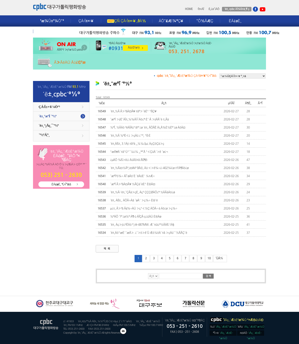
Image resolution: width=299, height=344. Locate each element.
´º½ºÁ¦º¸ (44, 135)
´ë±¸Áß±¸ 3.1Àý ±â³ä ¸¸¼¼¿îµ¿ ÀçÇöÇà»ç (137, 143)
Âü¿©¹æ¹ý (134, 47)
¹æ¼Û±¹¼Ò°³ (52, 21)
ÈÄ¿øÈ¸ (235, 21)
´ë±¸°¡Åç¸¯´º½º (49, 125)
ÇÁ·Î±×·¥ (85, 21)
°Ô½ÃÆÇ (204, 21)
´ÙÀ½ (219, 258)
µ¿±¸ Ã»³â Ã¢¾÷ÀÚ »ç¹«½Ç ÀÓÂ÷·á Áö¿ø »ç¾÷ (143, 208)
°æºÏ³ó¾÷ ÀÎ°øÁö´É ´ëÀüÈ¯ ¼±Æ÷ (132, 176)
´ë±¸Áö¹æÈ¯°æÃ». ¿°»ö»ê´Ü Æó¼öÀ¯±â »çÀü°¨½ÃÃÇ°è (148, 232)
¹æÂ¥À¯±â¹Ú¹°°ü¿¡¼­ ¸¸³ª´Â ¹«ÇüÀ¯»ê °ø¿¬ (139, 151)
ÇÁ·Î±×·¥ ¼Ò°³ (49, 107)
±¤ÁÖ (251, 334)
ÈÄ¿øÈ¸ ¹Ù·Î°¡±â (61, 184)
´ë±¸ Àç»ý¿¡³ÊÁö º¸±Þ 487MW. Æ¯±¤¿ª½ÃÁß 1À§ (142, 224)
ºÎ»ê (223, 334)
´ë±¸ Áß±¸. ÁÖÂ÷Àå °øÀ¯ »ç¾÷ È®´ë (134, 200)
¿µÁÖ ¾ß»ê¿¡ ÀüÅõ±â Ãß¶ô (128, 159)
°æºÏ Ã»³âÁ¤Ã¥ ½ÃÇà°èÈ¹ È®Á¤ (132, 184)
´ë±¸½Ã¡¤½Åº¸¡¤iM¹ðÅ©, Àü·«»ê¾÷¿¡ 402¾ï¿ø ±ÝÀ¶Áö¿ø (149, 167)
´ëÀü (250, 326)
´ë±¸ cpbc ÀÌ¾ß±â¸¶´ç (236, 9)
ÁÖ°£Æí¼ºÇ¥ (171, 21)
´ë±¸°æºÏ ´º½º (47, 116)
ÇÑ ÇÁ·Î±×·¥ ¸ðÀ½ (126, 21)
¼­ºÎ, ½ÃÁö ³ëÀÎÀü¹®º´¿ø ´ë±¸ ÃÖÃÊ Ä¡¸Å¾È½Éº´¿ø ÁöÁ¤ (147, 127)
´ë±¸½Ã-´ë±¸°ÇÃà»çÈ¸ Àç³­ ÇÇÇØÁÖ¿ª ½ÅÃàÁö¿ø (142, 192)
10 (209, 258)
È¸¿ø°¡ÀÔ (213, 9)
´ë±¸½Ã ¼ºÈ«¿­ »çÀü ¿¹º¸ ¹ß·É (130, 135)
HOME (189, 9)
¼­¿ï (223, 326)
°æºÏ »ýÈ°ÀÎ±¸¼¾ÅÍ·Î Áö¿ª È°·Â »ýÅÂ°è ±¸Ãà (139, 119)
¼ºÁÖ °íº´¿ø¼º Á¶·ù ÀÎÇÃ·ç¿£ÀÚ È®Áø (135, 216)
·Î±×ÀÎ (200, 9)
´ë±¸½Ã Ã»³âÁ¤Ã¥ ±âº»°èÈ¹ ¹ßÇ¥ (133, 111)
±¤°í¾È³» (49, 31)
